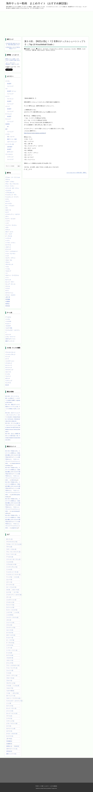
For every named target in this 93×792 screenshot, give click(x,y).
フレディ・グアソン (50, 50)
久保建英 (7, 301)
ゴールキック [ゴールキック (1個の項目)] (10, 602)
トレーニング (10, 86)
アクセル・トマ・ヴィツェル (12, 177)
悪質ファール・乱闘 (11, 139)
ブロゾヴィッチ (9, 264)
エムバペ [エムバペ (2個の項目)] (9, 579)
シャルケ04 (8, 321)
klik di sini (14, 480)
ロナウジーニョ (9, 292)
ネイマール (8, 244)
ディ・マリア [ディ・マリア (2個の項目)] (10, 640)
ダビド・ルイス (41, 50)
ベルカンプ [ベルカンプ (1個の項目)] (9, 688)
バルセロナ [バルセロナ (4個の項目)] (9, 657)
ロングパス (8, 382)
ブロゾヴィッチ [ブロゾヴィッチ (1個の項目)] (10, 683)
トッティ (7, 240)
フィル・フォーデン (10, 253)
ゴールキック (8, 363)
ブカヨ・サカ (8, 260)
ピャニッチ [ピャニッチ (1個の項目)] (9, 662)
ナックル (74, 48)
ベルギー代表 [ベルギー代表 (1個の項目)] (10, 690)
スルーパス (8, 371)
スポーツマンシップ (11, 141)
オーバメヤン (8, 203)
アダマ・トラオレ (9, 181)
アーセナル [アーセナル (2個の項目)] (9, 556)
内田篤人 (7, 303)
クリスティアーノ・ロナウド (56, 48)
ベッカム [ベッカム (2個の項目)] (16, 685)
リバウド (7, 288)
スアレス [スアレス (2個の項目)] (9, 625)
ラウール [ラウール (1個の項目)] (9, 715)
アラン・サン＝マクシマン (12, 183)
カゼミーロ (8, 210)
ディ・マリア (8, 234)
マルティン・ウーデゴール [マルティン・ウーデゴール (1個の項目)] (13, 698)
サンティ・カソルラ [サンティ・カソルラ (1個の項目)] (11, 609)
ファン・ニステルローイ (11, 251)
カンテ (7, 212)
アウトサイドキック (10, 352)
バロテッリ (8, 247)
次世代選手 (9, 146)
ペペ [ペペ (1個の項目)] (8, 693)
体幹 (6, 129)
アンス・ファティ (9, 186)
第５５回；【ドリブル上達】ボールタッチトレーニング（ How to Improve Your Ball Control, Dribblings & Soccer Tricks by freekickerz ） (12, 427)
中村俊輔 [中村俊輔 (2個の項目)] (9, 741)
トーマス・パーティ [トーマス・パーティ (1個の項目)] (11, 650)
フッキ (83, 48)
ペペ (6, 273)
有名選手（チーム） (11, 91)
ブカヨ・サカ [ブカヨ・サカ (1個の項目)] (10, 678)
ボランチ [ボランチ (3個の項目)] (15, 693)
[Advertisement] (46, 23)
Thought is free (54, 788)
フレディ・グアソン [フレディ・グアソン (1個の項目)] (11, 675)
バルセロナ (8, 325)
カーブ (7, 358)
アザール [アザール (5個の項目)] (9, 546)
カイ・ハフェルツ (9, 205)
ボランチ (7, 378)
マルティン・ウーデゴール (12, 275)
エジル (7, 199)
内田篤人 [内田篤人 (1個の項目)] (9, 746)
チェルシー (8, 323)
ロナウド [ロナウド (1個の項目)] (9, 731)
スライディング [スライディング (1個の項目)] (10, 627)
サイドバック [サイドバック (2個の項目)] (10, 607)
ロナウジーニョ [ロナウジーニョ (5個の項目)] (10, 728)
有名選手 (28, 48)
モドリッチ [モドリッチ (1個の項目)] (9, 705)
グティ (7, 216)
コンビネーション (9, 361)
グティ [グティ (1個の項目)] (8, 597)
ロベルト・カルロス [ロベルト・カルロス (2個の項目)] (11, 733)
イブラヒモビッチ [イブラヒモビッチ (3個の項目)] (11, 564)
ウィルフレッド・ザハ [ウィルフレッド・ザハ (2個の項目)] (12, 572)
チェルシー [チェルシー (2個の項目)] (9, 637)
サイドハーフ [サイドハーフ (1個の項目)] (10, 604)
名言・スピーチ (10, 136)
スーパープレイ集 (9, 144)
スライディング (9, 369)
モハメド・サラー (9, 281)
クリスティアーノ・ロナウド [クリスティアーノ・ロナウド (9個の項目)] (13, 594)
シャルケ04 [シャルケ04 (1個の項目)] (9, 614)
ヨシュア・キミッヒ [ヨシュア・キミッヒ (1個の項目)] (11, 713)
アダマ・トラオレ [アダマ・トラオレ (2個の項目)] (11, 549)
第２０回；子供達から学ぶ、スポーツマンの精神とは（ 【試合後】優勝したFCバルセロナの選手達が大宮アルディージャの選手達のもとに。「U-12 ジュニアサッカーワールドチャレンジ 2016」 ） (12, 457)
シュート (33, 48)
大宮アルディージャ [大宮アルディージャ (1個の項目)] (11, 748)
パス (6, 88)
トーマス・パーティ (10, 242)
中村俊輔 (7, 299)
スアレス (7, 229)
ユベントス (8, 334)
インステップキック (10, 354)
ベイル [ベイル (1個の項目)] (8, 685)
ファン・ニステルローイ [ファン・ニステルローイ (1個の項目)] (12, 665)
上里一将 (34, 50)
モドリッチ (8, 279)
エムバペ (7, 201)
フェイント (8, 376)
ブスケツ (7, 262)
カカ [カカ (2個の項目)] (8, 589)
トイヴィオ (28, 50)
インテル (7, 319)
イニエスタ (8, 190)
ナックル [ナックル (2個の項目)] (9, 652)
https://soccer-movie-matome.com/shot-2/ (35, 133)
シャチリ (7, 220)
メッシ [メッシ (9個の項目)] (8, 703)
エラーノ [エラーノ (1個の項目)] (9, 582)
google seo (14, 527)
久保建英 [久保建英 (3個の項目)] (9, 743)
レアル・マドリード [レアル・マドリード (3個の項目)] (11, 723)
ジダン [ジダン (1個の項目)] (8, 620)
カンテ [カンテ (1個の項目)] (8, 592)
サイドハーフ (8, 365)
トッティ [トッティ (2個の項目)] (9, 647)
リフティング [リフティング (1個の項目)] (10, 721)
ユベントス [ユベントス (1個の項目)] (9, 710)
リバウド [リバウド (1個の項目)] (9, 718)
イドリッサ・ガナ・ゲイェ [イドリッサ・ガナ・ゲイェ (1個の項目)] (13, 559)
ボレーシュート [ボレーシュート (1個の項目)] (10, 695)
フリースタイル (9, 154)
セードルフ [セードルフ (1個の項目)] (9, 632)
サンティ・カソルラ (10, 218)
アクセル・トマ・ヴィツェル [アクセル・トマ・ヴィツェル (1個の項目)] (13, 544)
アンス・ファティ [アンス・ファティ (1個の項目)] (11, 554)
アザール (7, 179)
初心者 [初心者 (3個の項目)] (16, 746)
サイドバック (8, 367)
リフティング (10, 156)
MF (8, 126)
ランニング (8, 119)
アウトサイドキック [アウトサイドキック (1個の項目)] (11, 541)
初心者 (7, 385)
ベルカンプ (8, 271)
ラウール (7, 286)
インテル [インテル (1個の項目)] (9, 569)
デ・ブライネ (8, 236)
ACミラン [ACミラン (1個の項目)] (9, 539)
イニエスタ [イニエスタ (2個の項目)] (9, 561)
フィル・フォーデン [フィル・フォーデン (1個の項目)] (11, 668)
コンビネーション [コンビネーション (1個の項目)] (11, 599)
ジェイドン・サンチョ (10, 225)
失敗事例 (7, 124)
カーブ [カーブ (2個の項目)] (16, 592)
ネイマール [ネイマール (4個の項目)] (9, 655)
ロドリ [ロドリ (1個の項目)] (8, 726)
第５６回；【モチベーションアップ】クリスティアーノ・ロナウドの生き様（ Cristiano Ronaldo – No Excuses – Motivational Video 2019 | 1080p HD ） (12, 417)
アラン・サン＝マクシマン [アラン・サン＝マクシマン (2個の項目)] (13, 551)
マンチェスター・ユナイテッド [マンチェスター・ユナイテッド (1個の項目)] (14, 700)
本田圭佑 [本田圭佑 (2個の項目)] (9, 751)
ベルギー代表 (8, 328)
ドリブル (7, 81)
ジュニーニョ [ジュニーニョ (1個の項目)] (10, 622)
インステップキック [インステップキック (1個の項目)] (11, 567)
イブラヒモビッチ (9, 192)
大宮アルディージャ (10, 338)
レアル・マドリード (10, 336)
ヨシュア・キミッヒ (10, 284)
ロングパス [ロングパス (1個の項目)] (9, 736)
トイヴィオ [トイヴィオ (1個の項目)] (9, 645)
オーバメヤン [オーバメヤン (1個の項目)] (10, 584)
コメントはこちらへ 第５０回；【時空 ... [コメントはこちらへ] (77, 172)
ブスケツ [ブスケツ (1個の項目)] (9, 680)
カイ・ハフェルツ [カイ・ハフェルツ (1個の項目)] (11, 587)
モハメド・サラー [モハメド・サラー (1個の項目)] (11, 708)
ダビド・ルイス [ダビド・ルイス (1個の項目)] (10, 635)
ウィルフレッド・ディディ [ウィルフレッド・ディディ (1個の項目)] (13, 574)
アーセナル (8, 317)
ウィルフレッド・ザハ (10, 194)
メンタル (7, 134)
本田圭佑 (79, 48)
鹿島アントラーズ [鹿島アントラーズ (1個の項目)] (11, 753)
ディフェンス (8, 114)
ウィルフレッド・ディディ (12, 197)
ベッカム (7, 268)
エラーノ (40, 48)
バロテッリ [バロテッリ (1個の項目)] (9, 660)
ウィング (7, 356)
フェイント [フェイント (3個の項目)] (9, 670)
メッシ (7, 277)
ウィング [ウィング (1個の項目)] (9, 577)
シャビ (7, 223)
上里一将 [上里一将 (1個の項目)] (9, 738)
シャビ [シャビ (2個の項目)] (16, 612)
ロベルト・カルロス (10, 295)
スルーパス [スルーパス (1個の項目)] (9, 630)
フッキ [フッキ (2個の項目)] (8, 673)
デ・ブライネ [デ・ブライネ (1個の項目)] (10, 642)
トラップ (7, 106)
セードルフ (45, 48)
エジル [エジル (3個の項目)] (16, 577)
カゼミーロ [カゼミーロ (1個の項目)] (15, 589)
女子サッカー (10, 151)
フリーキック (10, 98)
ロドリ (7, 290)
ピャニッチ (8, 249)
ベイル (7, 266)
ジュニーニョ (67, 48)
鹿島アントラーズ (9, 341)
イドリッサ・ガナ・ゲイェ (12, 188)
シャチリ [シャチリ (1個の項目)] (9, 612)
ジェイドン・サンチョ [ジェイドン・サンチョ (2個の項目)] (12, 617)
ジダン (7, 227)
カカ (6, 207)
